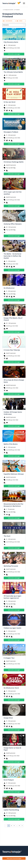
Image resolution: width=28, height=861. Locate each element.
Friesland (16, 10)
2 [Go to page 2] (11, 825)
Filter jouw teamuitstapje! (14, 858)
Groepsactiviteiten (7, 10)
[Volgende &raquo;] (22, 825)
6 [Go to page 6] (19, 825)
